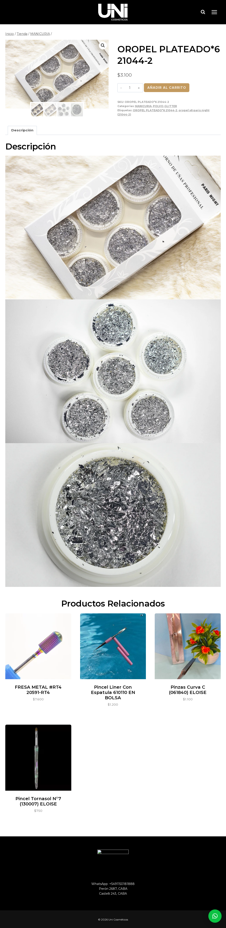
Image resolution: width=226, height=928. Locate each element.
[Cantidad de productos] (130, 87)
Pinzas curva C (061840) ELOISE (188, 689)
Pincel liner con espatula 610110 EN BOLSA (113, 692)
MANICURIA (143, 106)
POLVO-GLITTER (165, 106)
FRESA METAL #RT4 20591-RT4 (38, 689)
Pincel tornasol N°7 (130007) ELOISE (38, 800)
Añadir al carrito (166, 87)
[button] (103, 45)
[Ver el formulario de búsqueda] (203, 12)
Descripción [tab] (22, 130)
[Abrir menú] (216, 12)
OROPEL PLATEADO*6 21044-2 (155, 110)
